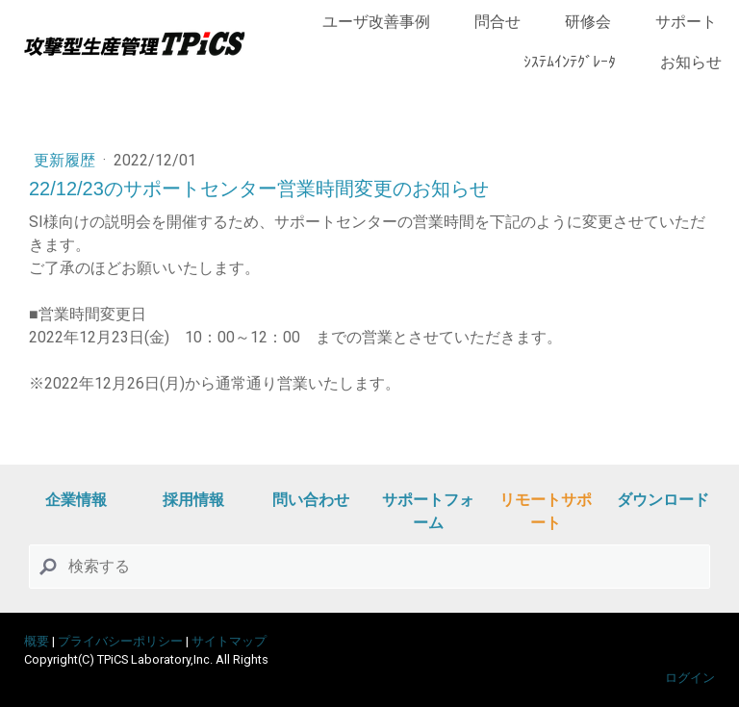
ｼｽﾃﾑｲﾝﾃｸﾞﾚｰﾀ (569, 62)
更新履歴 (66, 160)
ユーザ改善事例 (376, 21)
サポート (686, 21)
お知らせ (691, 62)
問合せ (497, 21)
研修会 (588, 21)
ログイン (690, 677)
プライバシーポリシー (120, 641)
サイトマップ (229, 641)
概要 (36, 641)
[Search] (369, 566)
